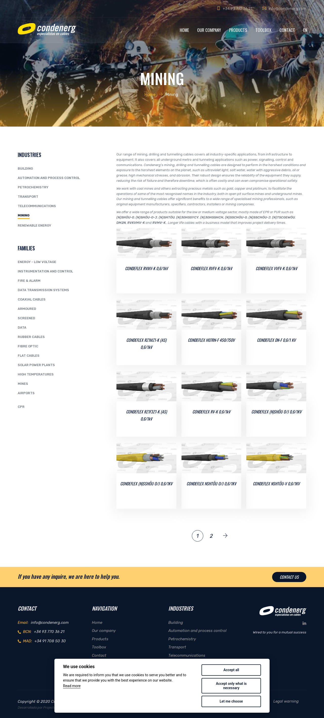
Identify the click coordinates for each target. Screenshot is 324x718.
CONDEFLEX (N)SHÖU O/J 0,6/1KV (276, 412)
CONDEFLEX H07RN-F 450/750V (211, 340)
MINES (23, 384)
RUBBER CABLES (31, 337)
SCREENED (26, 318)
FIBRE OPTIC (28, 346)
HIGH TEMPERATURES (36, 374)
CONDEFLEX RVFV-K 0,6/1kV (211, 268)
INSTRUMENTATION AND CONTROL (45, 271)
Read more (71, 686)
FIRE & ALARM (29, 281)
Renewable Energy (34, 225)
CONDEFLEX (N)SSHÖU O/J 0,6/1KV (146, 484)
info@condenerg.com (287, 8)
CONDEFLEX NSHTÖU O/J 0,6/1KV (211, 484)
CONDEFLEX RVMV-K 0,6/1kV (146, 268)
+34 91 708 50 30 (50, 641)
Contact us (289, 577)
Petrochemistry (33, 187)
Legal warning (286, 701)
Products (238, 30)
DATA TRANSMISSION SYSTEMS (43, 290)
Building (25, 168)
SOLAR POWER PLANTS (36, 365)
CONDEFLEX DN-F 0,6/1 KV (276, 340)
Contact (287, 30)
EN (305, 30)
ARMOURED (27, 309)
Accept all (231, 670)
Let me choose (231, 701)
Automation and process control (49, 178)
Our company (209, 30)
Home (184, 30)
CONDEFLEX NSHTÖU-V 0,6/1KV (276, 484)
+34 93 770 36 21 (237, 8)
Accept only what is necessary (231, 686)
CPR (21, 407)
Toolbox (263, 30)
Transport (28, 196)
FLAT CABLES (28, 355)
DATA (22, 327)
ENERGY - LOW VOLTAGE (37, 262)
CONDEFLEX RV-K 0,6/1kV (211, 412)
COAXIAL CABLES (32, 299)
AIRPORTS (26, 393)
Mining (24, 215)
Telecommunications (37, 206)
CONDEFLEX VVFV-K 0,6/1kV (276, 268)
